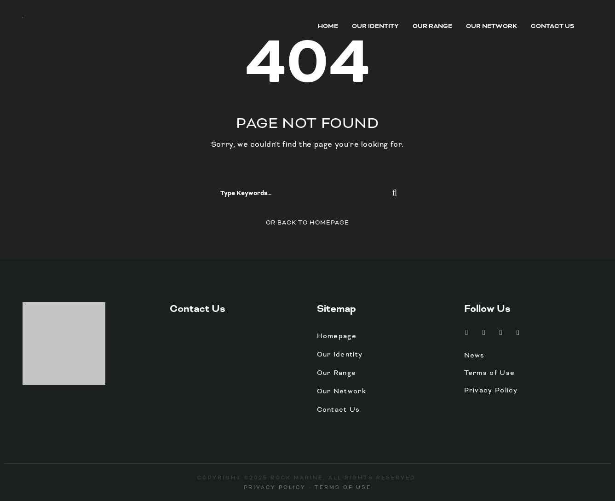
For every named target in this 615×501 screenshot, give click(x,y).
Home (328, 26)
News (474, 355)
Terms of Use (489, 373)
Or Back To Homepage (307, 222)
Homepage (336, 336)
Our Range (432, 26)
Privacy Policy (491, 390)
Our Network (491, 26)
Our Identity (375, 26)
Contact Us (553, 26)
